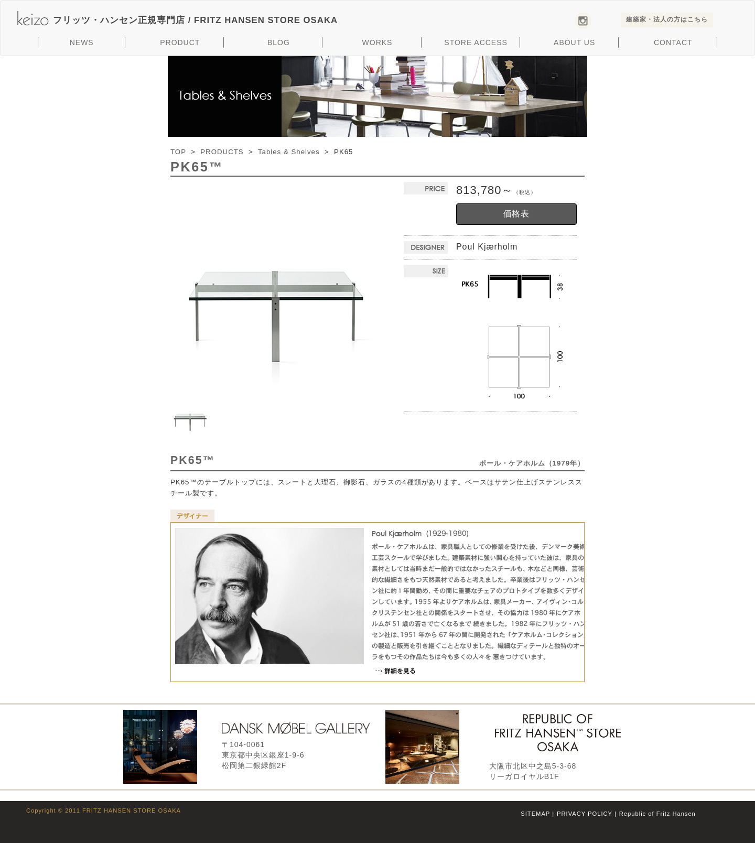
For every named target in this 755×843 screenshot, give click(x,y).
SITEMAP (535, 813)
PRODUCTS (221, 152)
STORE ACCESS (475, 42)
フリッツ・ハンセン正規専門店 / (195, 20)
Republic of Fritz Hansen (657, 813)
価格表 (516, 213)
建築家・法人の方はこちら (667, 19)
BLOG (278, 42)
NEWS (82, 42)
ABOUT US (574, 42)
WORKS (377, 42)
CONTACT (673, 42)
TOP (178, 152)
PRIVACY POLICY (584, 813)
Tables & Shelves (289, 152)
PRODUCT (180, 42)
